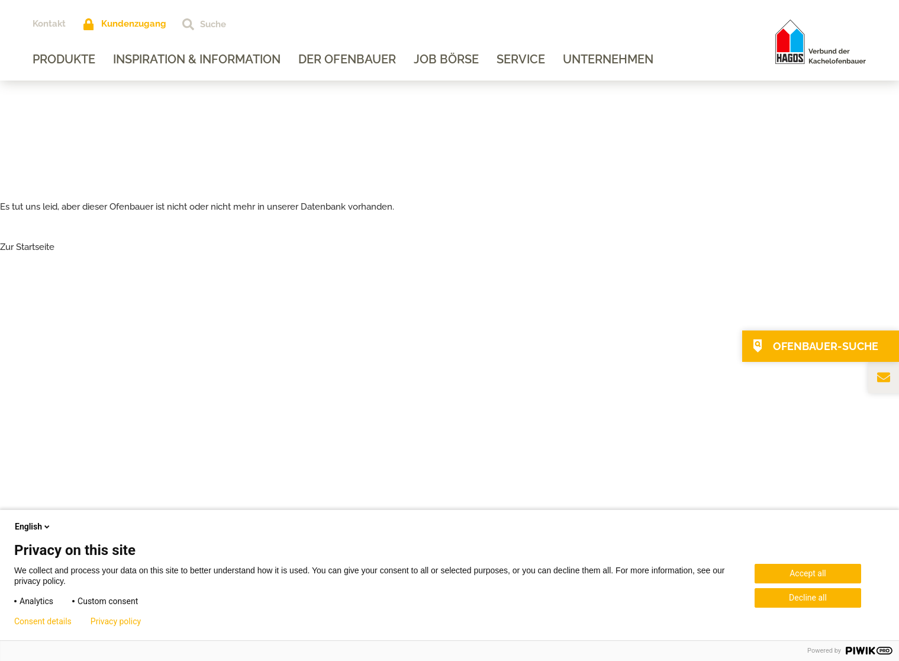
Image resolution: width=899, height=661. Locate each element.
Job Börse (446, 59)
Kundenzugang (133, 23)
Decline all (808, 597)
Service (521, 59)
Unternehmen (608, 59)
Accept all (808, 573)
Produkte (64, 59)
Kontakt (49, 23)
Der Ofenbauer (347, 59)
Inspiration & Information (197, 59)
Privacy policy (116, 621)
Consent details (43, 621)
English (33, 526)
